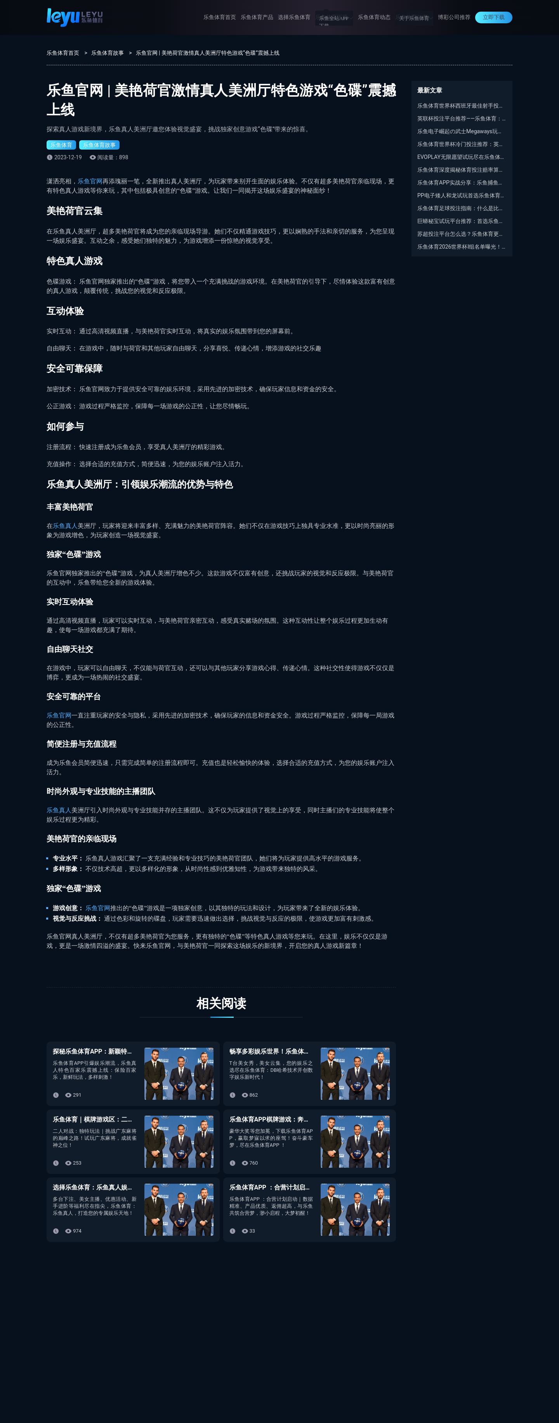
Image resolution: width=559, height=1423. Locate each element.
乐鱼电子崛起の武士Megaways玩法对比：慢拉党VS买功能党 (462, 131)
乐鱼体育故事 (414, 17)
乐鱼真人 (65, 526)
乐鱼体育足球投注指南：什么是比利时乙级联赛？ (462, 208)
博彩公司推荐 (454, 17)
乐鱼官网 (90, 181)
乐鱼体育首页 (219, 17)
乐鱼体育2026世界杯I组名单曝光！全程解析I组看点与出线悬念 (462, 247)
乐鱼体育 (61, 145)
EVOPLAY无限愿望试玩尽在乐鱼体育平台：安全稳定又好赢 (462, 157)
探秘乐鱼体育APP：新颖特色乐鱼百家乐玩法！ (118, 1051)
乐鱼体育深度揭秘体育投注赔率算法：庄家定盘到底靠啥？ (462, 170)
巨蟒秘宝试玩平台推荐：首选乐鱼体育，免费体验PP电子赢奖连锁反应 (462, 221)
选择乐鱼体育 (294, 17)
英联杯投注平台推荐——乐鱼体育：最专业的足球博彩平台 (462, 118)
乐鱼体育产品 (257, 17)
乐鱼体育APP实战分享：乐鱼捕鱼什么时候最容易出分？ (462, 182)
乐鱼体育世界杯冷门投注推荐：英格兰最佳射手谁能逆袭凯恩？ (462, 144)
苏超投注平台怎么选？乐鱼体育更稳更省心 (462, 234)
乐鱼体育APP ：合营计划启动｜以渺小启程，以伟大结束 (307, 1187)
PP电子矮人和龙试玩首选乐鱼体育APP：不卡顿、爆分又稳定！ (462, 195)
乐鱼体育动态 (374, 17)
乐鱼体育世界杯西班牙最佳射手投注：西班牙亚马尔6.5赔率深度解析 (462, 106)
